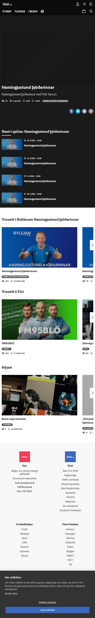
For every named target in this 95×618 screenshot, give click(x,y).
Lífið (24, 543)
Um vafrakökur (70, 506)
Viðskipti (24, 534)
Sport (24, 538)
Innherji (70, 529)
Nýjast (7, 367)
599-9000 (27, 491)
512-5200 (73, 471)
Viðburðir (70, 543)
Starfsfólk (70, 493)
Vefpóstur (70, 502)
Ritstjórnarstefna (70, 484)
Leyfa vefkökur (47, 610)
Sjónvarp (24, 551)
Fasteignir (70, 534)
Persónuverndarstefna (24, 478)
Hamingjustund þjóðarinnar (55, 101)
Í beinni (33, 11)
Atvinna (70, 538)
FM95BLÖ (8, 343)
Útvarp (24, 556)
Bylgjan (70, 551)
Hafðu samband (70, 480)
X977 (70, 560)
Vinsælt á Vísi (13, 291)
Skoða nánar (11, 593)
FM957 (70, 556)
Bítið (86, 348)
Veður (70, 547)
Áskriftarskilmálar (70, 488)
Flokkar (20, 11)
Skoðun (24, 547)
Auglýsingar (70, 475)
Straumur (7, 424)
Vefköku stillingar (47, 602)
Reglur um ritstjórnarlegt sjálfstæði (24, 473)
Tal (70, 564)
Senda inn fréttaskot (70, 510)
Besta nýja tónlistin (14, 419)
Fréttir (24, 529)
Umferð (70, 497)
